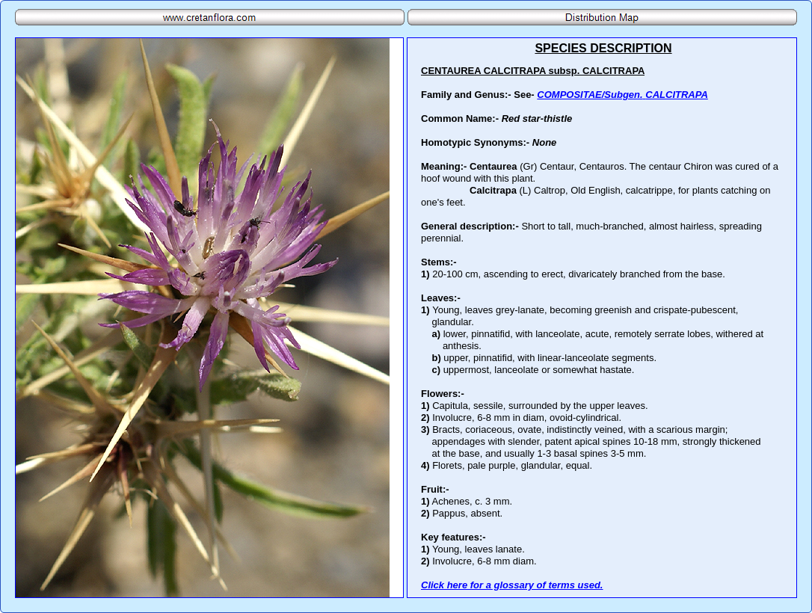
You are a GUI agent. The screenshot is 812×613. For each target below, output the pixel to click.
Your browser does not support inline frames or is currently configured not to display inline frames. (602, 317)
